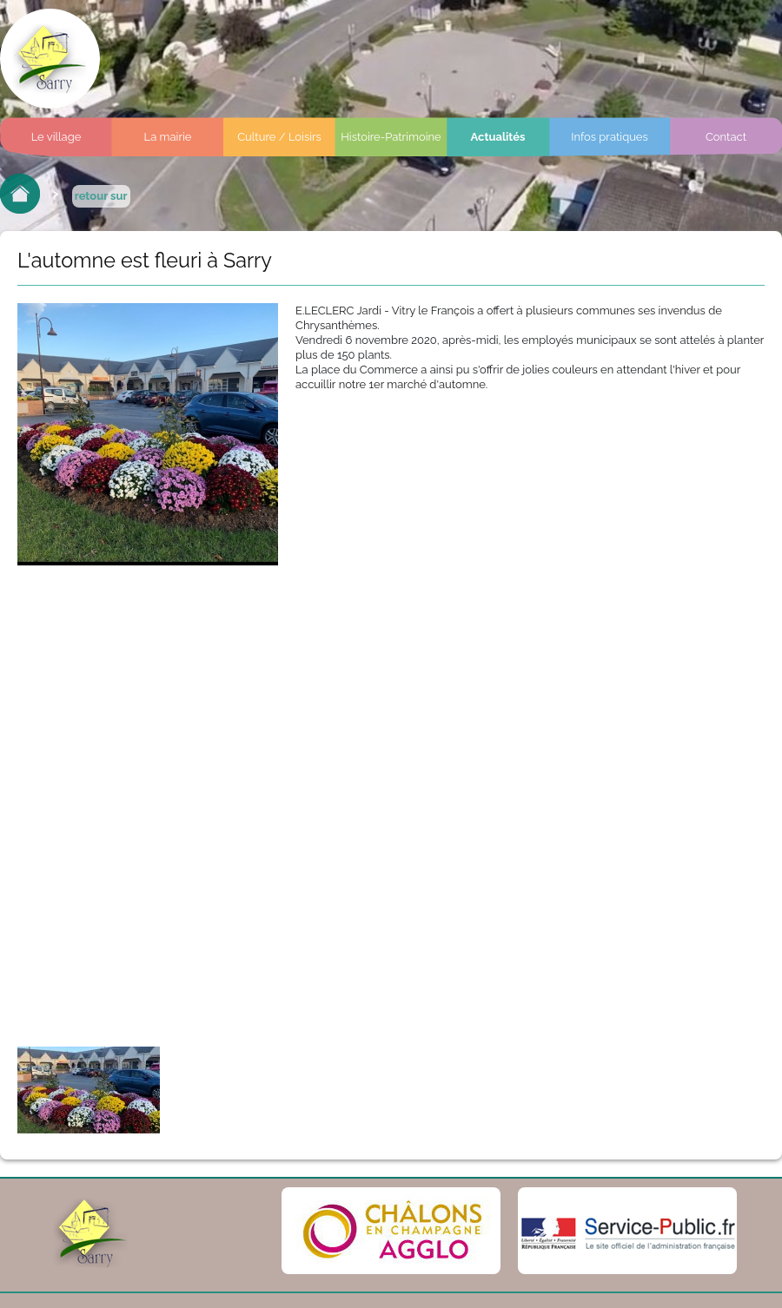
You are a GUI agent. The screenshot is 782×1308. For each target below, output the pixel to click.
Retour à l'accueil (20, 194)
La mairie (168, 136)
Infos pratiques (609, 136)
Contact (726, 136)
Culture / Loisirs (279, 136)
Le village (56, 136)
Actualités (498, 136)
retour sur (101, 195)
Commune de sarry (50, 59)
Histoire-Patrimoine (391, 136)
